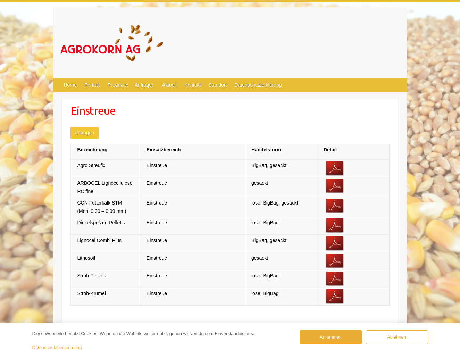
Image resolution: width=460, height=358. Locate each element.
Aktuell (169, 85)
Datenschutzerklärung (258, 85)
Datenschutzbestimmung (57, 347)
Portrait (92, 85)
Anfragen (144, 85)
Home (70, 85)
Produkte (117, 85)
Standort (217, 85)
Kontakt (192, 85)
